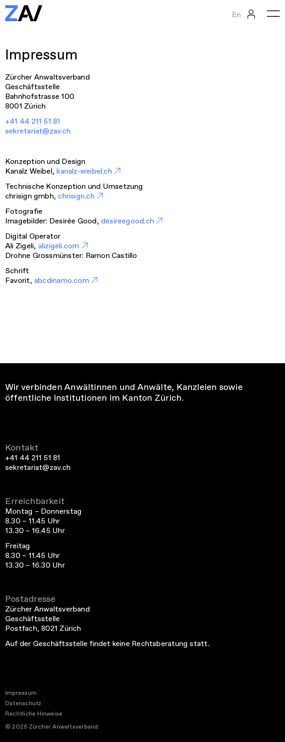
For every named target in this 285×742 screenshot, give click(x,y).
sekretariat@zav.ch (38, 130)
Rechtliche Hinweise (33, 713)
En (236, 14)
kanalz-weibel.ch (84, 171)
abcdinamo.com (61, 280)
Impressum (21, 692)
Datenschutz (23, 703)
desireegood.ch (127, 220)
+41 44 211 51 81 (32, 121)
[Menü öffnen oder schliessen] (273, 13)
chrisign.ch (76, 195)
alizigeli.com (58, 245)
